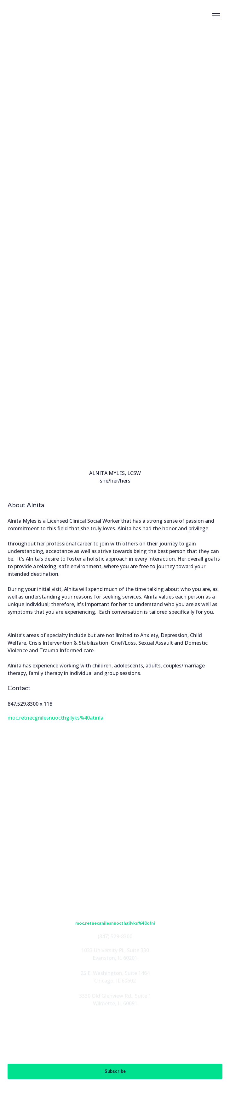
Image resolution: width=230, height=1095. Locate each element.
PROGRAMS (115, 856)
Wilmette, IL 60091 (115, 1003)
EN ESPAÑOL (115, 876)
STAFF (115, 846)
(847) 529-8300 (115, 936)
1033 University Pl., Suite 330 (115, 950)
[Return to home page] (27, 16)
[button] (94, 812)
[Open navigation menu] (216, 15)
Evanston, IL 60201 (115, 957)
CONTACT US (115, 886)
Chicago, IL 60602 (115, 980)
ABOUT (115, 835)
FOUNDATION (115, 866)
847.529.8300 (23, 703)
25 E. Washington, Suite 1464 (115, 973)
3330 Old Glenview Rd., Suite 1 (115, 995)
